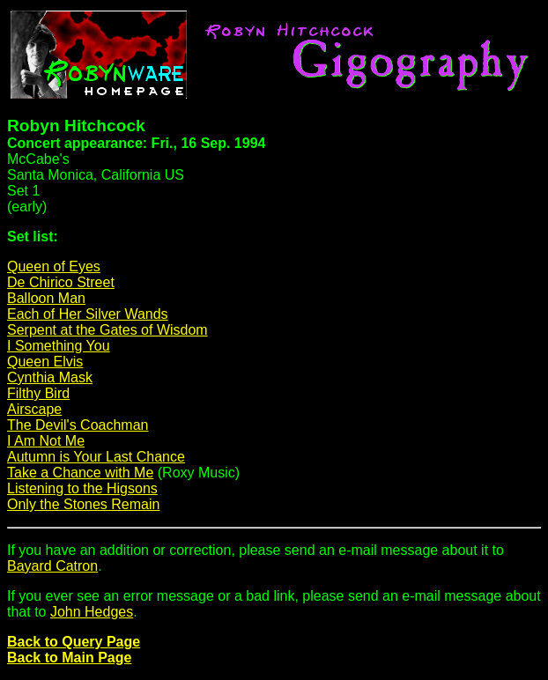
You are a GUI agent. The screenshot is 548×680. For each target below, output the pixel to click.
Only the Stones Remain (83, 504)
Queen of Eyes (53, 266)
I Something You (58, 345)
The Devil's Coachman (77, 425)
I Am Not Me (46, 440)
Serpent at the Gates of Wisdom (107, 329)
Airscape (34, 409)
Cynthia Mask (50, 377)
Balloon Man (46, 298)
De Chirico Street (61, 282)
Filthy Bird (38, 393)
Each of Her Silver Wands (87, 314)
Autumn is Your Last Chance (96, 456)
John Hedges (91, 611)
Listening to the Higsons (82, 488)
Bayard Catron (52, 565)
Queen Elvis (45, 361)
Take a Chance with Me (80, 472)
